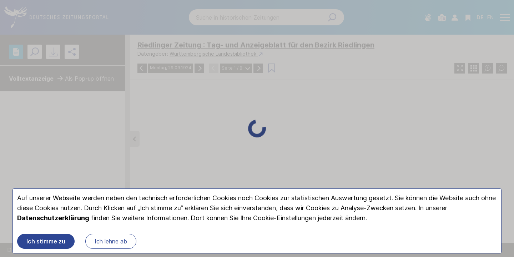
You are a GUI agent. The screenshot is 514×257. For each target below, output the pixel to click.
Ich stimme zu (45, 241)
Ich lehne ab (111, 241)
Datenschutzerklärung (53, 218)
